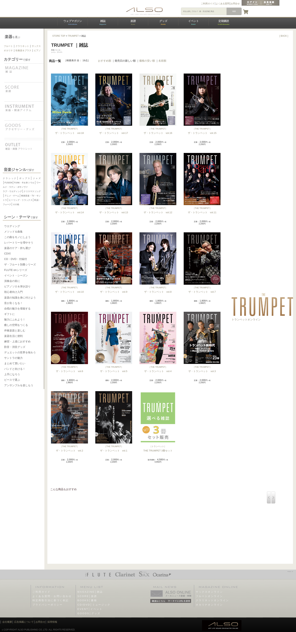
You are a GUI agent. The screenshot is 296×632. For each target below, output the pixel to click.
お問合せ (235, 3)
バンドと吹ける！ (14, 368)
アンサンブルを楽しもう (18, 385)
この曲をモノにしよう (17, 237)
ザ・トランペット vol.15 (202, 133)
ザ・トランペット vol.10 (69, 291)
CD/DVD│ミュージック (93, 604)
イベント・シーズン (16, 275)
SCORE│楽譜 (87, 596)
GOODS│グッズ (88, 613)
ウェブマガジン (72, 22)
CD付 (7, 253)
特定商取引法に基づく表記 (50, 600)
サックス (36, 46)
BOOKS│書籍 (87, 600)
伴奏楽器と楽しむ (14, 330)
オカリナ (8, 50)
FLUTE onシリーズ (15, 269)
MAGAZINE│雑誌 (90, 591)
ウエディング (12, 226)
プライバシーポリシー (47, 604)
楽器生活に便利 (13, 335)
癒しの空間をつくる (16, 324)
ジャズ (36, 178)
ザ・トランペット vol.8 (157, 291)
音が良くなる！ (13, 303)
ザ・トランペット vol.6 (69, 371)
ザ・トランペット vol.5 (113, 371)
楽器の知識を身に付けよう (20, 297)
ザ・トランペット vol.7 (202, 291)
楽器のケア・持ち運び (17, 248)
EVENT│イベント (90, 609)
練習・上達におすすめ (17, 341)
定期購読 (223, 22)
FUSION (8, 182)
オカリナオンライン (209, 604)
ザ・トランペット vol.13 (113, 212)
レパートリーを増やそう (18, 242)
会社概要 (7, 621)
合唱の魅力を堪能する (17, 308)
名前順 (162, 60)
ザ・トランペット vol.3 (202, 371)
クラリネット (22, 46)
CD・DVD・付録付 (15, 259)
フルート (8, 46)
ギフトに (9, 314)
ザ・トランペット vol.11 (202, 212)
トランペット (158, 446)
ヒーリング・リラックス (20, 200)
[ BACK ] (283, 36)
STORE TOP (58, 36)
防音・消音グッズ (14, 346)
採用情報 (52, 621)
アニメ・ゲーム (12, 196)
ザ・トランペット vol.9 (113, 291)
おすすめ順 (104, 60)
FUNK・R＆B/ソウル (24, 182)
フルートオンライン (209, 596)
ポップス (24, 178)
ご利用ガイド (207, 3)
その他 (16, 204)
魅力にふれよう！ (14, 319)
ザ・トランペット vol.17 (113, 133)
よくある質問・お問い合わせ (52, 596)
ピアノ (37, 50)
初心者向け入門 (13, 291)
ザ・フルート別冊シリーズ (20, 264)
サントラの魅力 (13, 357)
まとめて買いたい (14, 363)
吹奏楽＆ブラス (23, 50)
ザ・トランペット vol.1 (113, 450)
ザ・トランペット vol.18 (69, 133)
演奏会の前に (12, 280)
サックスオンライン (209, 591)
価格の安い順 (147, 60)
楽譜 (133, 22)
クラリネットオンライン (212, 600)
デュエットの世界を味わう (20, 352)
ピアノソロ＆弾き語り (17, 286)
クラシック (10, 178)
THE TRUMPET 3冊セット (158, 450)
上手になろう (12, 374)
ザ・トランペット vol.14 (69, 212)
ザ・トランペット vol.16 (158, 133)
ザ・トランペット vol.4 (157, 371)
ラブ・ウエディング (12, 191)
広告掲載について (24, 621)
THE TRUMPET (69, 129)
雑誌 (102, 22)
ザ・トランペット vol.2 (69, 450)
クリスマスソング (32, 191)
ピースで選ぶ (12, 379)
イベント (193, 22)
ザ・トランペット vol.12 (158, 212)
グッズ (163, 22)
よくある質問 (222, 3)
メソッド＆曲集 (13, 231)
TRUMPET (73, 36)
